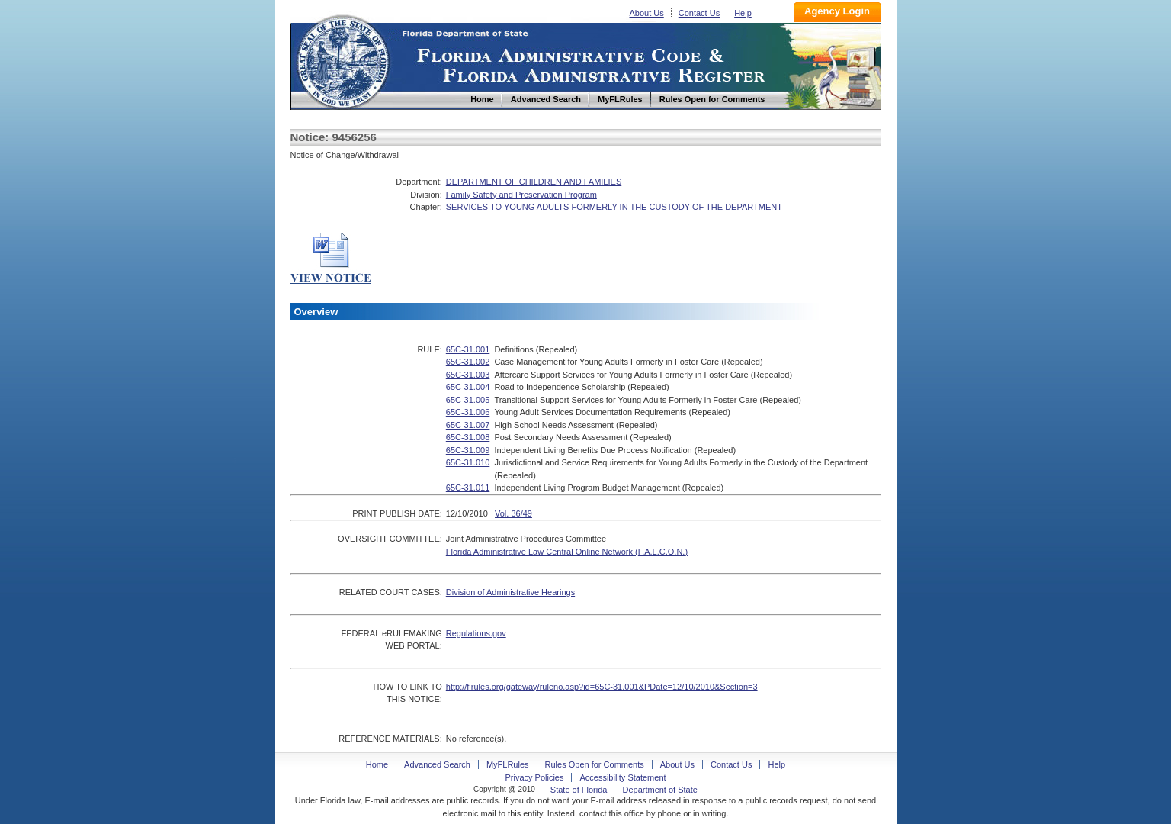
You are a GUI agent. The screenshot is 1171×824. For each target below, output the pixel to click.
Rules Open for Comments (594, 764)
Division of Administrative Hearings (510, 592)
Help (743, 13)
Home (342, 60)
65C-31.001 (468, 349)
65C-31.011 (468, 487)
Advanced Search (437, 764)
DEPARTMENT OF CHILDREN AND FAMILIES (533, 181)
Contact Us (699, 13)
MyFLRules (507, 764)
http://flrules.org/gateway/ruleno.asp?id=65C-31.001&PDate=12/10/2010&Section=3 (602, 686)
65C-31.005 (468, 399)
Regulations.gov (476, 633)
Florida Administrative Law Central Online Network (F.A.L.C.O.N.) (567, 551)
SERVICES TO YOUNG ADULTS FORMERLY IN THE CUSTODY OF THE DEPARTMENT (614, 206)
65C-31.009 (468, 450)
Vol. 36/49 (513, 513)
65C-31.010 (468, 462)
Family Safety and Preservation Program (521, 194)
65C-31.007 (468, 425)
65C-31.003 (468, 374)
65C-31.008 (468, 437)
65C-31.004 (468, 386)
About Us (647, 13)
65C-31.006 (468, 412)
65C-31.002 (468, 361)
